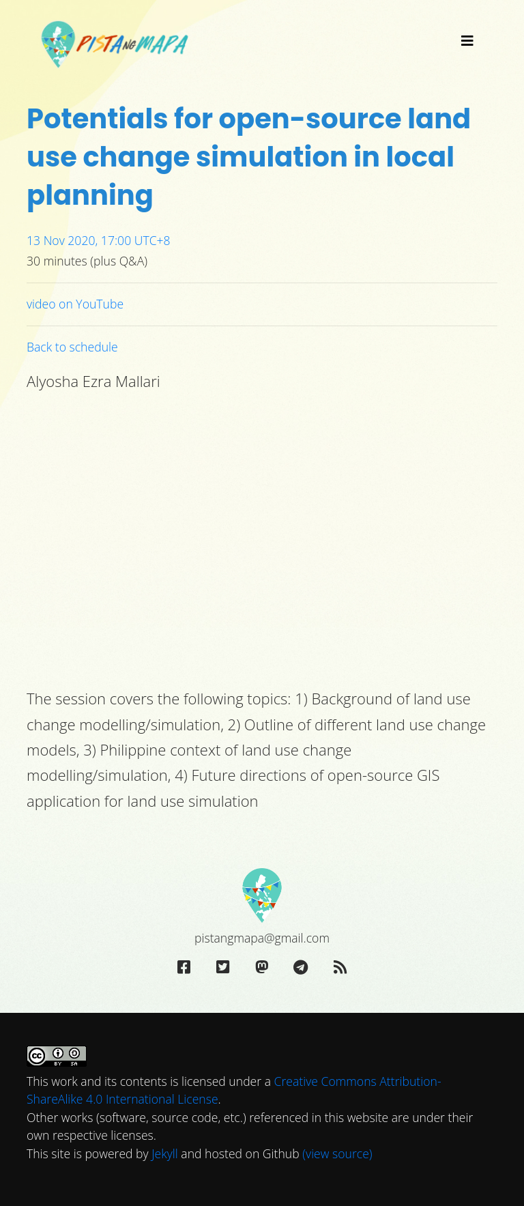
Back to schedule (72, 347)
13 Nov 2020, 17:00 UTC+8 (99, 240)
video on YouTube (75, 304)
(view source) (337, 1153)
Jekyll (164, 1153)
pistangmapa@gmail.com (262, 938)
